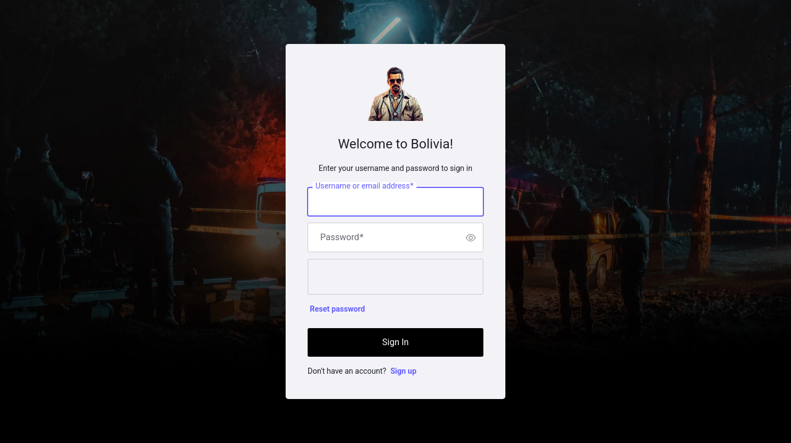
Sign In (395, 342)
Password (342, 237)
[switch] (471, 237)
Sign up (403, 371)
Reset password (337, 308)
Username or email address (364, 186)
